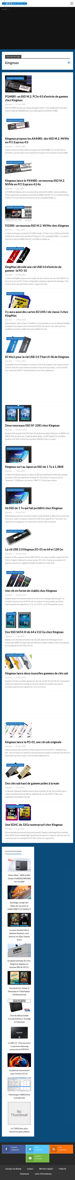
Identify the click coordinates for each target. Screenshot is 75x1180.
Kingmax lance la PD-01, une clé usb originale (33, 742)
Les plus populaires (13, 851)
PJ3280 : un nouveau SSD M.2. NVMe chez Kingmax (37, 225)
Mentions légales (46, 1168)
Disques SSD (11, 614)
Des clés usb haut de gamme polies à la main (32, 783)
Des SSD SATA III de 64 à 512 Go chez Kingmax (34, 632)
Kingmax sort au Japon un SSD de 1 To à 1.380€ (34, 466)
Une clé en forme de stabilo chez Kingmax (31, 590)
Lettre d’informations (43, 1174)
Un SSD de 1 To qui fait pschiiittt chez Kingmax (34, 508)
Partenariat (24, 1174)
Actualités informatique (15, 78)
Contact (30, 1168)
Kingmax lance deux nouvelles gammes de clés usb (36, 673)
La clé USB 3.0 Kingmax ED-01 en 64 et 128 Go (34, 549)
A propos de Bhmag (13, 1168)
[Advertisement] (37, 29)
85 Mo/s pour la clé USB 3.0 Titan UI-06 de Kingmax (37, 357)
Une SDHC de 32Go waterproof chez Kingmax (34, 824)
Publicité (62, 1168)
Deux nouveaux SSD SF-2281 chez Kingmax (32, 425)
